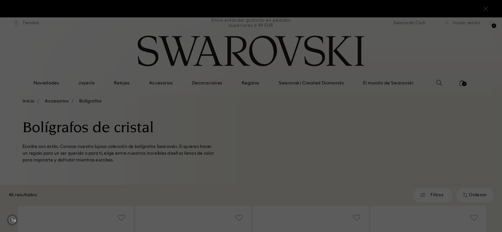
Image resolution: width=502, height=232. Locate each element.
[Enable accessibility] (12, 220)
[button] (357, 74)
